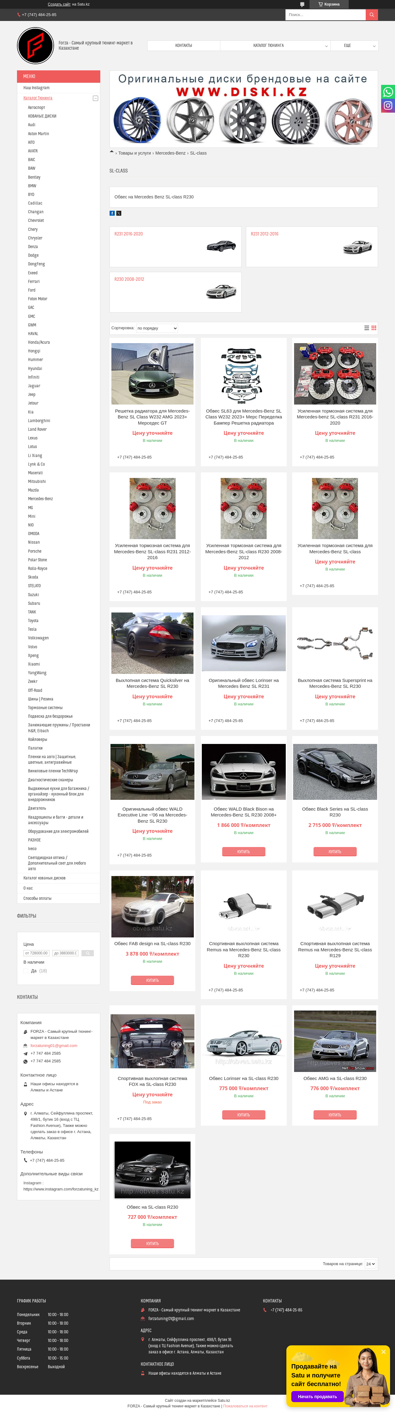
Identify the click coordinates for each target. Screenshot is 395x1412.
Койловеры (37, 739)
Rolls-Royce (37, 568)
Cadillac (35, 203)
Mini (31, 516)
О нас (28, 888)
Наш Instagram (36, 87)
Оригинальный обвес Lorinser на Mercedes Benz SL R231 (244, 683)
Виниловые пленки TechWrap (53, 771)
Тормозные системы (45, 707)
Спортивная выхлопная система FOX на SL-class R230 (152, 1081)
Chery (33, 229)
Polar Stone (37, 560)
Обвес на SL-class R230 (152, 1207)
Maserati (35, 473)
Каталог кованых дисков (44, 878)
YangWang (37, 673)
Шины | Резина (40, 699)
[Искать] (372, 14)
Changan (36, 212)
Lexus (33, 438)
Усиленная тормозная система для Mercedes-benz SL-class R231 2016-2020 (335, 417)
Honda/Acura (39, 342)
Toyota (33, 620)
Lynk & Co (36, 464)
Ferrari (34, 281)
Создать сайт (59, 4)
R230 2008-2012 (129, 279)
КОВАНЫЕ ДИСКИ (42, 116)
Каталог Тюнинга (37, 98)
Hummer (35, 359)
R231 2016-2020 (128, 234)
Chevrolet (36, 220)
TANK (32, 612)
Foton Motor (37, 299)
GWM (32, 325)
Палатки (35, 748)
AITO (31, 142)
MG (30, 507)
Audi (31, 125)
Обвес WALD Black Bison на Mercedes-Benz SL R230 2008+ (243, 812)
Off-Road (35, 690)
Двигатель (37, 808)
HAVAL (33, 333)
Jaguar (34, 386)
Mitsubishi (37, 481)
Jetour (33, 403)
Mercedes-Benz (171, 153)
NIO (31, 525)
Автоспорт (36, 107)
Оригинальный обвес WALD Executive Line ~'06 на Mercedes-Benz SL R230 (152, 815)
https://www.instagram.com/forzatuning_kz (61, 1189)
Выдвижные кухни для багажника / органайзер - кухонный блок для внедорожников (58, 794)
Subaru (34, 603)
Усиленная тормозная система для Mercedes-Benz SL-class (334, 548)
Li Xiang (35, 455)
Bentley (34, 177)
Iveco (32, 848)
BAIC (31, 159)
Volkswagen (38, 638)
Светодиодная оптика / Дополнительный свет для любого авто (57, 863)
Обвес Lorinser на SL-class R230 (244, 1078)
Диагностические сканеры (50, 780)
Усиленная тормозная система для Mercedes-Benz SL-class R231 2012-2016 (152, 551)
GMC (31, 316)
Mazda (33, 490)
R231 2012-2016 (264, 234)
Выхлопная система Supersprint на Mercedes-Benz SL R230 (335, 683)
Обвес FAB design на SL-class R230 (152, 943)
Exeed (33, 273)
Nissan (34, 542)
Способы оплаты (37, 898)
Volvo (32, 647)
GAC (31, 307)
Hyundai (35, 368)
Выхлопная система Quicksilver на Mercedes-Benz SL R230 (152, 683)
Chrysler (35, 238)
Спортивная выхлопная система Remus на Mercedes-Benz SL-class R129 (335, 949)
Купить (243, 851)
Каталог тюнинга (268, 45)
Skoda (33, 577)
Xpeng (33, 655)
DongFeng (36, 264)
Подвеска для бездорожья (50, 716)
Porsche (34, 551)
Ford (31, 290)
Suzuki (33, 594)
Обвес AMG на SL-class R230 (335, 1078)
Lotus (32, 446)
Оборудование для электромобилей (58, 831)
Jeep (31, 394)
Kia (31, 412)
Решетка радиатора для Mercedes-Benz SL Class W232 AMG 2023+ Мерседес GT (152, 417)
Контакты (183, 45)
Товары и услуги (134, 153)
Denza (33, 246)
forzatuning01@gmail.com (54, 1045)
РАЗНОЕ (34, 840)
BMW (32, 186)
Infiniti (34, 377)
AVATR (33, 151)
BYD (31, 194)
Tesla (32, 629)
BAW (31, 168)
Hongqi (34, 351)
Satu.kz (224, 1400)
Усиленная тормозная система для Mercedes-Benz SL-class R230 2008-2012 (243, 551)
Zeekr (32, 681)
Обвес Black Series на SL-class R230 (335, 812)
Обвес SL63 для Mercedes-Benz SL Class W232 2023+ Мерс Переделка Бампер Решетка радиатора (244, 417)
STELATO (34, 585)
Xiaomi (34, 664)
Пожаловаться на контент (245, 1406)
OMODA (33, 533)
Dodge (33, 255)
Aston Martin (38, 133)
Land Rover (37, 429)
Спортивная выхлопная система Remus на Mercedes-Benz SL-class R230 (244, 949)
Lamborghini (39, 420)
